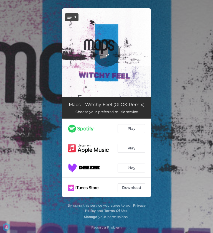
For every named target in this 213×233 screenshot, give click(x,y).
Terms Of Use (116, 211)
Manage (90, 217)
